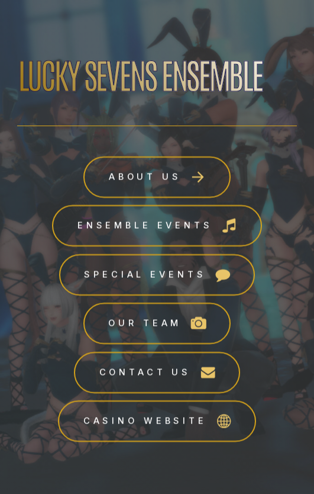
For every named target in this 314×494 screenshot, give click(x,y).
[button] (157, 177)
